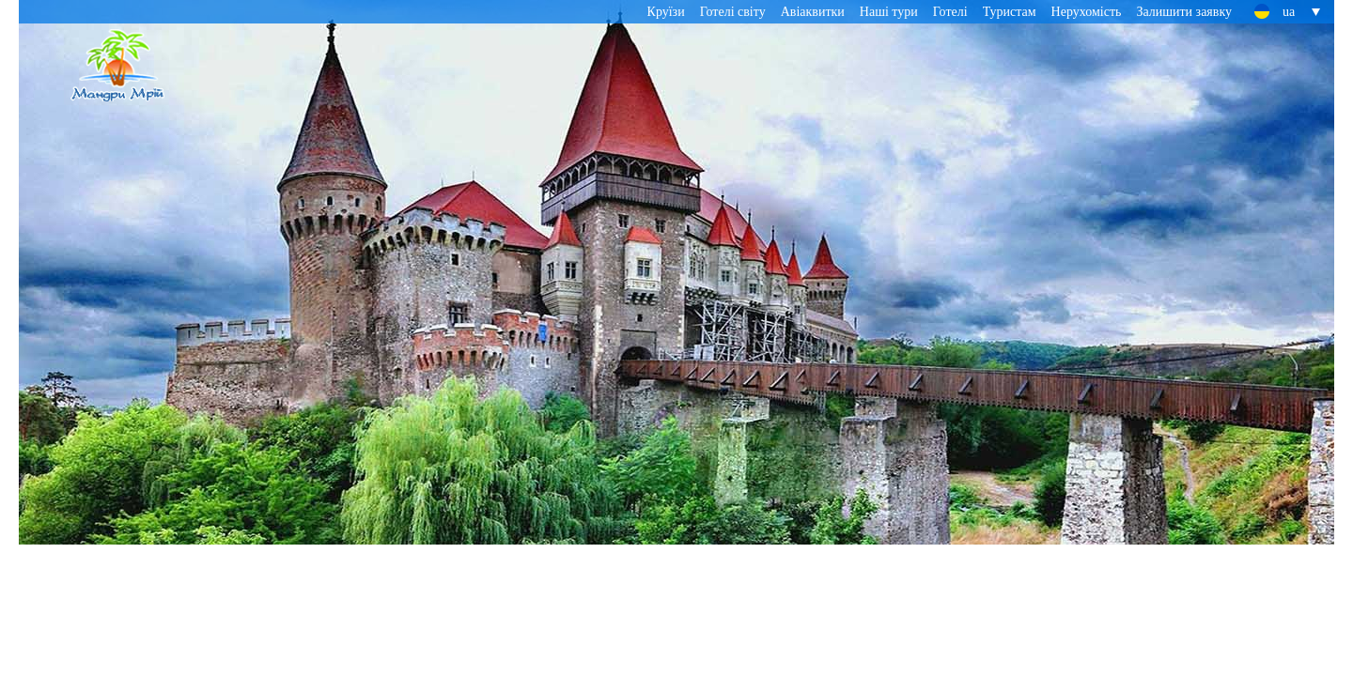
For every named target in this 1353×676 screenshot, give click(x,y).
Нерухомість (1086, 12)
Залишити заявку (1184, 12)
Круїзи (666, 12)
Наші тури (889, 12)
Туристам (1009, 12)
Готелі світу (733, 12)
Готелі (950, 12)
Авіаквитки (813, 12)
